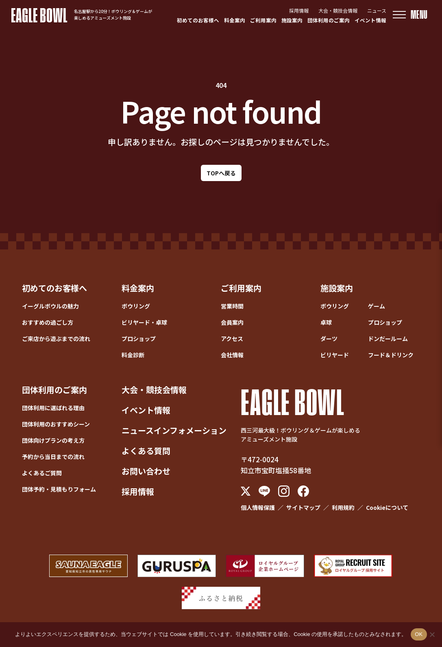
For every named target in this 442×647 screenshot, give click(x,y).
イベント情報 (370, 20)
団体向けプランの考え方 (53, 440)
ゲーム (376, 306)
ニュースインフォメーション (174, 430)
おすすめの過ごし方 (47, 322)
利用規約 (343, 507)
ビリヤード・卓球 (144, 322)
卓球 (326, 322)
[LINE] (264, 491)
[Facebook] (303, 491)
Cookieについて (387, 507)
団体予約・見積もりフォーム (59, 489)
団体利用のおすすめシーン (56, 424)
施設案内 (292, 20)
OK (418, 634)
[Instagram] (284, 491)
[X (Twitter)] (245, 491)
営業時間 (232, 306)
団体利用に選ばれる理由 (53, 408)
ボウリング (136, 306)
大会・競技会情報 (337, 10)
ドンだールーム (388, 338)
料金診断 (133, 355)
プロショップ (139, 338)
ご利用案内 (263, 20)
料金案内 (234, 20)
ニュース (376, 10)
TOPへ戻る (221, 173)
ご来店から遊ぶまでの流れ (56, 338)
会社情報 (232, 355)
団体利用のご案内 (328, 20)
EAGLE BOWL (39, 14)
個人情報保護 (258, 507)
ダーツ (328, 338)
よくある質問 (146, 451)
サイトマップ (303, 507)
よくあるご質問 (42, 473)
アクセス (232, 338)
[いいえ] (432, 634)
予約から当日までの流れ (53, 456)
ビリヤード (334, 355)
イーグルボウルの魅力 (50, 306)
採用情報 (299, 10)
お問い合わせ (146, 471)
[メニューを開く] (410, 15)
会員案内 (232, 322)
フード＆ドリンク (391, 355)
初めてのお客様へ (198, 20)
